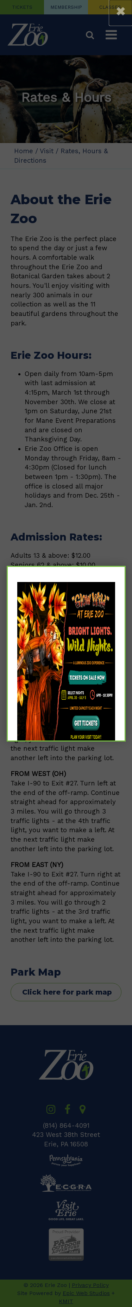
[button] (120, 12)
